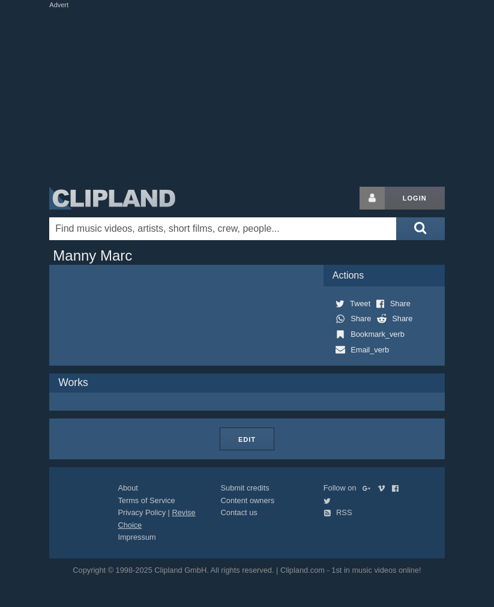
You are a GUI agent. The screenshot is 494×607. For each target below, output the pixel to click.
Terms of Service (146, 500)
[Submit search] (420, 228)
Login (415, 198)
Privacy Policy (142, 512)
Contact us (239, 512)
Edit (247, 439)
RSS (338, 512)
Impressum (136, 537)
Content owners (248, 500)
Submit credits (245, 487)
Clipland (112, 198)
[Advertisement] (267, 95)
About (127, 487)
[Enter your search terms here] (222, 228)
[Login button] (372, 198)
